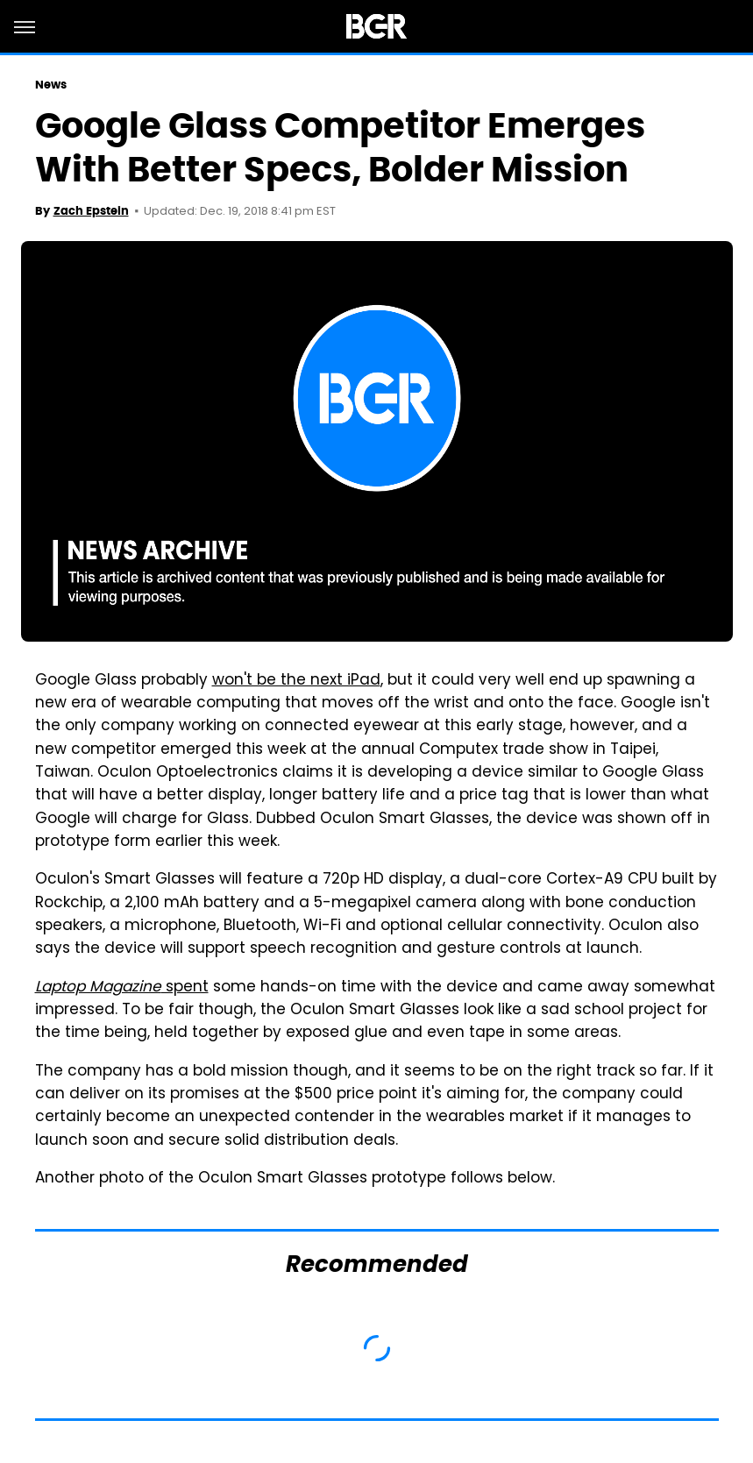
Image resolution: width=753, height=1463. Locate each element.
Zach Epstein (91, 210)
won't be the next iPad (296, 681)
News (51, 84)
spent (122, 988)
